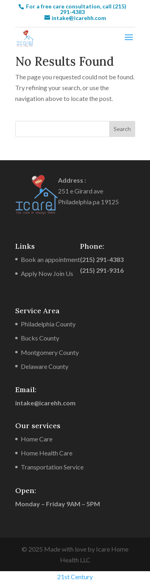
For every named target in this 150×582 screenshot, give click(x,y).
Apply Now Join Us (47, 273)
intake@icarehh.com (45, 403)
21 (60, 576)
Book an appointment (50, 259)
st (67, 576)
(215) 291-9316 (102, 270)
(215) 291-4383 (102, 259)
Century (82, 576)
